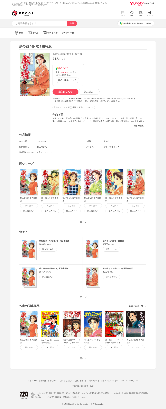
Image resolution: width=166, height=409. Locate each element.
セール (32, 32)
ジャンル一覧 (68, 33)
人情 (68, 107)
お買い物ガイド (80, 381)
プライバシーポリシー (129, 381)
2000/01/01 (42, 147)
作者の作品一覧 (136, 306)
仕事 (74, 107)
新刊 (18, 32)
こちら (116, 101)
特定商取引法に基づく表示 (83, 386)
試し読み (89, 91)
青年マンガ (58, 107)
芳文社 (106, 141)
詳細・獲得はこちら (67, 80)
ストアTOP (32, 381)
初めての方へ (53, 381)
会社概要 (42, 381)
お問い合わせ (94, 381)
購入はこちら (65, 91)
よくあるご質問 (66, 381)
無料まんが (50, 32)
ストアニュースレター (110, 381)
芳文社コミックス (86, 107)
